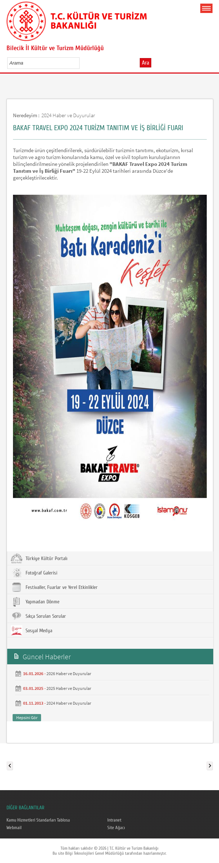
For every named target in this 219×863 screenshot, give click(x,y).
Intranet (114, 820)
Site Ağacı (116, 827)
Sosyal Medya (31, 630)
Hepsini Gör (26, 717)
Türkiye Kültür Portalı (39, 558)
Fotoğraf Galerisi (34, 573)
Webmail (14, 827)
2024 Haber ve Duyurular (68, 115)
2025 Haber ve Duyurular (68, 688)
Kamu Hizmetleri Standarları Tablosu (38, 820)
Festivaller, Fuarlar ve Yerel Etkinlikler (54, 587)
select (81, 63)
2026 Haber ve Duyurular (68, 673)
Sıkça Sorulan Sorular (38, 616)
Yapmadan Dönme (35, 601)
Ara (145, 63)
